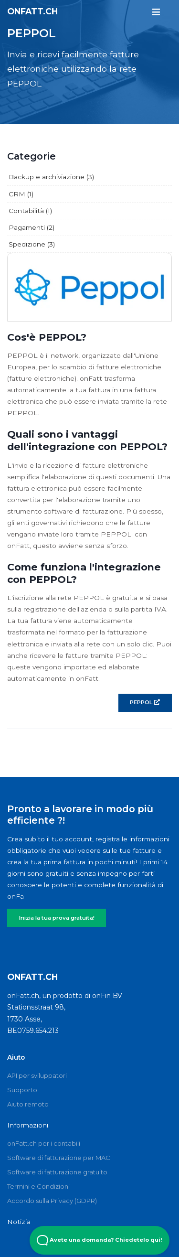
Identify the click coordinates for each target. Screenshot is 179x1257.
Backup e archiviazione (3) (51, 177)
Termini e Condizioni (38, 1186)
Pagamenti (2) (31, 227)
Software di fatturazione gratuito (57, 1172)
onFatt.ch (32, 11)
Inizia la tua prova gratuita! (57, 917)
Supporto (22, 1090)
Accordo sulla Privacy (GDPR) (52, 1200)
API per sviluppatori (37, 1075)
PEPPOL (145, 702)
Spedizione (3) (32, 244)
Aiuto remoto (28, 1104)
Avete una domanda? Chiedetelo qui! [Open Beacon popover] (99, 1240)
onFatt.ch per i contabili (43, 1143)
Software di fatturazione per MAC (58, 1157)
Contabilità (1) (30, 211)
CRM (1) (21, 194)
